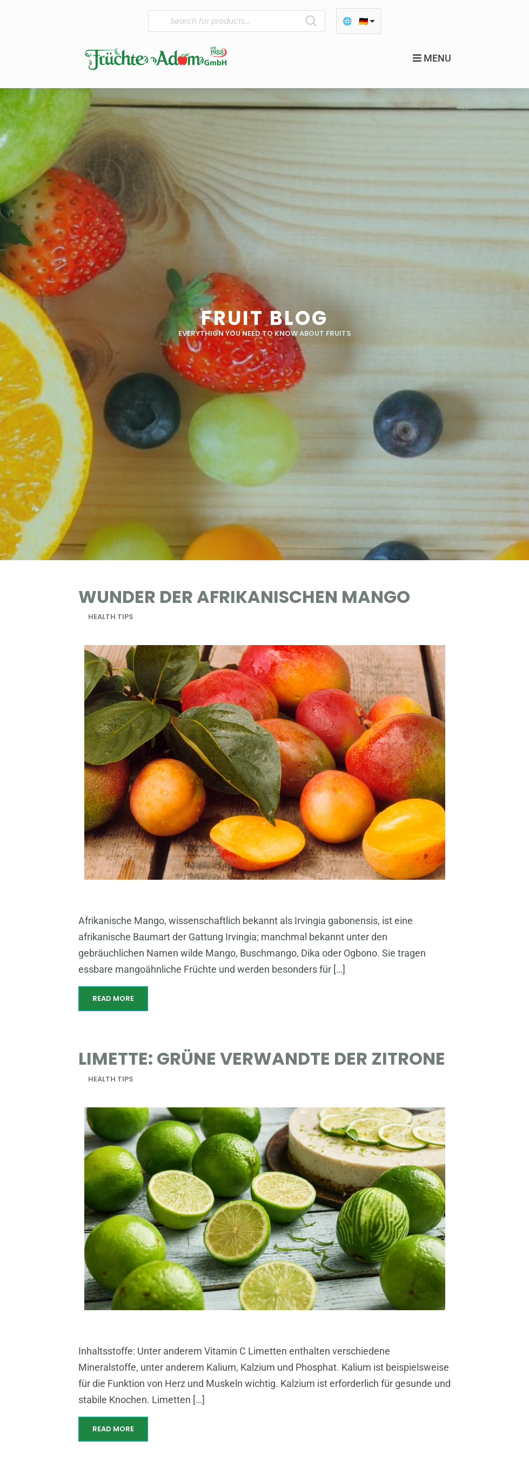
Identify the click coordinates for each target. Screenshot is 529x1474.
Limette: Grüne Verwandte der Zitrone (261, 1058)
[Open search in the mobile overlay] (236, 21)
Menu (432, 58)
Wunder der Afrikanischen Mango (244, 597)
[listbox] (358, 21)
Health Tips (110, 617)
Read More (113, 998)
